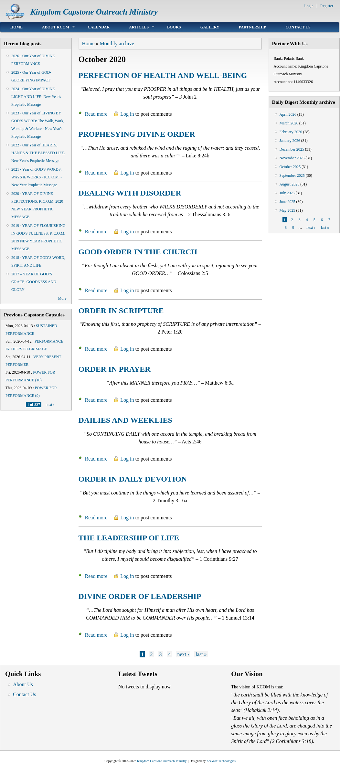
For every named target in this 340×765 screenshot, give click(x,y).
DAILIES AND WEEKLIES (125, 420)
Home (16, 27)
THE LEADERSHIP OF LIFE (129, 538)
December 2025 (292, 149)
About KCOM (53, 27)
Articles (136, 27)
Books (174, 27)
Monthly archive (117, 43)
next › (50, 404)
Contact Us (297, 27)
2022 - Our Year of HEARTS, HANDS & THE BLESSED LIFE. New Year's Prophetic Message (38, 153)
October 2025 (290, 167)
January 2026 (290, 140)
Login (308, 6)
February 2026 (291, 132)
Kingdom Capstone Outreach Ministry (94, 11)
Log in (127, 114)
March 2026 (289, 123)
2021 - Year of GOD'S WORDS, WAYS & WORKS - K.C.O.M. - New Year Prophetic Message (36, 177)
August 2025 (290, 184)
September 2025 (292, 175)
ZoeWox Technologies (221, 761)
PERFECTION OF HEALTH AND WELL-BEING (163, 75)
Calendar (99, 27)
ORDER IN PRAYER (115, 369)
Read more (96, 114)
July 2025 (287, 193)
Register (326, 6)
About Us (23, 684)
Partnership (252, 27)
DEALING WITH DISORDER (130, 193)
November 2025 (292, 158)
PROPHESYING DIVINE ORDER (137, 134)
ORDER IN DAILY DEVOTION (133, 479)
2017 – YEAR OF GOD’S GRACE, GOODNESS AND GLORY (33, 282)
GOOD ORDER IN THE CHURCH (138, 252)
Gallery (209, 27)
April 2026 (288, 114)
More (62, 298)
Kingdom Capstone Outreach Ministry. (162, 761)
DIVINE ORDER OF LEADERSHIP (140, 596)
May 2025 (287, 210)
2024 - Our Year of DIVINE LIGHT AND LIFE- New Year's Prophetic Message (36, 97)
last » (201, 654)
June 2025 (287, 201)
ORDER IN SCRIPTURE (121, 310)
